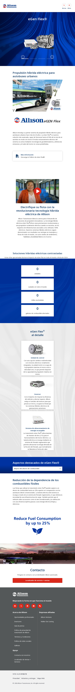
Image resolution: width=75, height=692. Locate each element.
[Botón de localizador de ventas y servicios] (37, 580)
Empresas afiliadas (47, 612)
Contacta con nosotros (22, 655)
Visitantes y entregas (28, 678)
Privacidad (16, 678)
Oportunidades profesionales (24, 617)
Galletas (17, 645)
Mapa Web (41, 678)
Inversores (18, 621)
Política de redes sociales (22, 641)
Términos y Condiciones (22, 637)
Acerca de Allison (20, 612)
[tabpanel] (37, 508)
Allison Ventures (46, 617)
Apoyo (15, 650)
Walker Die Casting (47, 621)
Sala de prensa (19, 626)
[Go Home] (10, 6)
